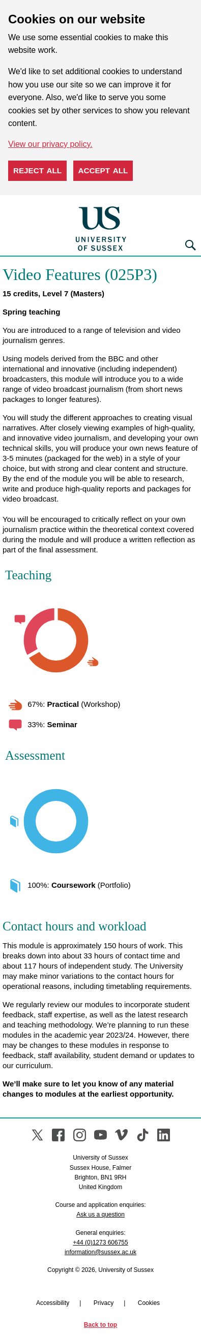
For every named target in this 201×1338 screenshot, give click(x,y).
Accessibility (52, 1302)
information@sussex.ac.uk (100, 1252)
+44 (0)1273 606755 (100, 1242)
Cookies (149, 1302)
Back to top (100, 1324)
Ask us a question (100, 1214)
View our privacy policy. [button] (50, 144)
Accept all (103, 170)
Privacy (103, 1302)
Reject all (37, 170)
